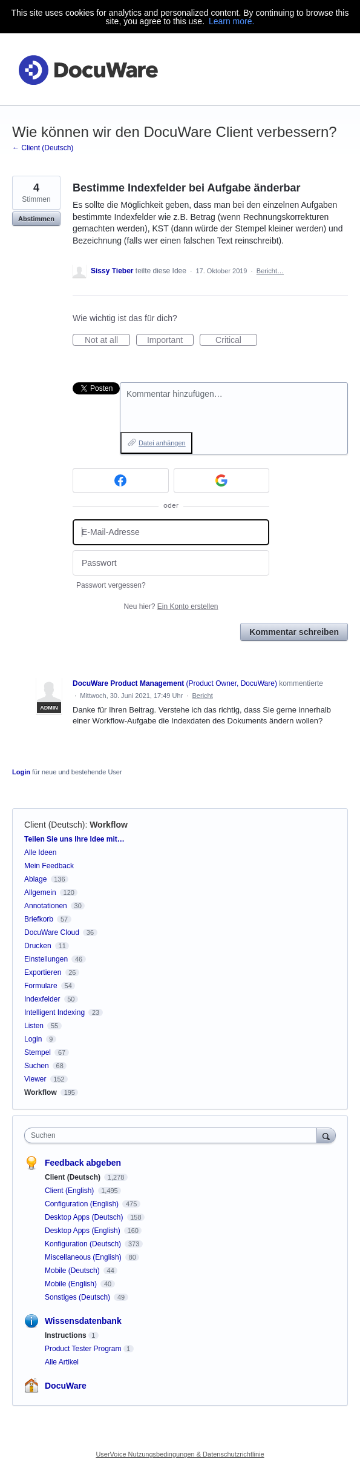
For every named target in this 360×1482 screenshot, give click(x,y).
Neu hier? (170, 606)
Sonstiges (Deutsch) (78, 1297)
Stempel (37, 1052)
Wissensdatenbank (83, 1321)
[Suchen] (326, 1135)
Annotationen (45, 906)
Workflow (109, 824)
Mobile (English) (72, 1284)
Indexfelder (42, 999)
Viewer (35, 1079)
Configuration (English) (82, 1204)
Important (170, 340)
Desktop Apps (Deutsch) (85, 1217)
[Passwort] (171, 563)
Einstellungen (46, 959)
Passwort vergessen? (111, 585)
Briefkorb (38, 919)
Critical (236, 340)
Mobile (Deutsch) (73, 1270)
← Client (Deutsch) (42, 148)
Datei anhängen (162, 443)
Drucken (37, 946)
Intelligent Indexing (54, 1012)
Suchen (36, 1066)
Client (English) (70, 1190)
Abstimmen (36, 218)
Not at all (107, 340)
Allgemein (40, 892)
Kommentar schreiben (294, 632)
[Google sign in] (222, 480)
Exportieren (42, 972)
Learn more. (231, 21)
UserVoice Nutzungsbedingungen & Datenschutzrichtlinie (180, 1454)
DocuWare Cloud (51, 932)
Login (21, 772)
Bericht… (270, 270)
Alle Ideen (40, 852)
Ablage (35, 879)
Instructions (66, 1335)
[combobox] (173, 1135)
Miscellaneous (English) (84, 1257)
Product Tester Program (83, 1348)
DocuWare (66, 1386)
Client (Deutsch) (54, 824)
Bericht (202, 695)
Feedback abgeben (83, 1163)
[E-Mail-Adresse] (171, 532)
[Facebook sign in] (121, 480)
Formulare (40, 986)
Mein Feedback (49, 866)
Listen (34, 1026)
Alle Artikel (62, 1362)
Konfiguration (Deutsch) (84, 1244)
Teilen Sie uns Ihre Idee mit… (74, 839)
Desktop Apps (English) (83, 1230)
